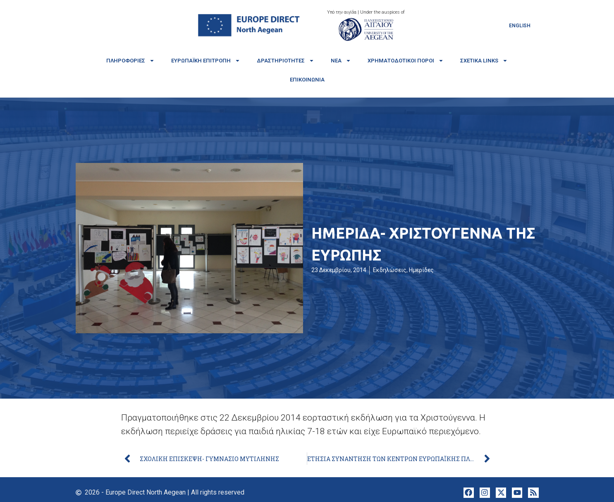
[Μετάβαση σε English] (520, 25)
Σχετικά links (484, 60)
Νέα (341, 60)
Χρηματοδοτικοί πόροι (406, 60)
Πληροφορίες (130, 60)
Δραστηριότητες (285, 60)
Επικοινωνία (307, 79)
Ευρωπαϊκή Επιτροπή (205, 60)
